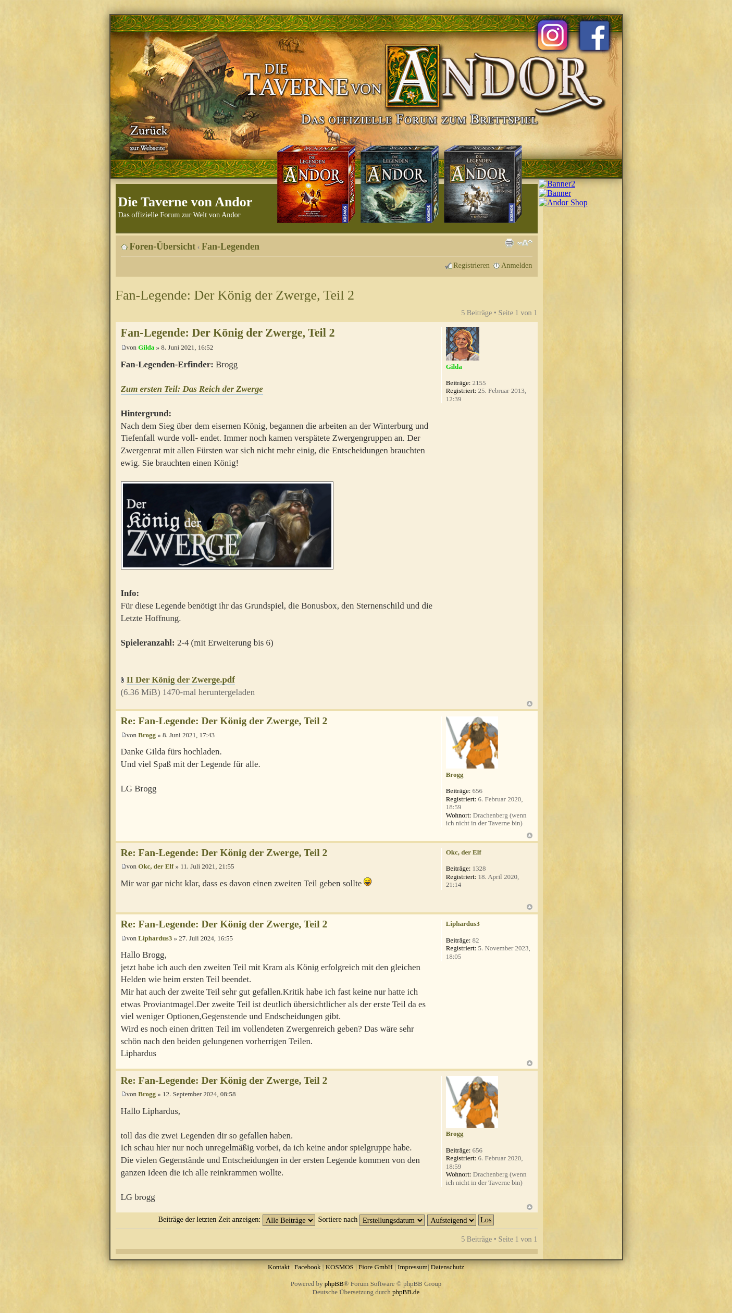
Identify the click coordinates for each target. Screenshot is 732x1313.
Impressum (413, 1267)
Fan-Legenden (230, 246)
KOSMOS (340, 1267)
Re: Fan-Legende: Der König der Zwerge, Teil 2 (224, 720)
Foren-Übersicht (163, 246)
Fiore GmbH (375, 1267)
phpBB (334, 1283)
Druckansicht (509, 242)
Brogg (147, 735)
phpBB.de (405, 1292)
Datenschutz (447, 1267)
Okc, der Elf (155, 866)
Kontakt (279, 1267)
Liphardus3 (155, 938)
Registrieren (471, 265)
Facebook (307, 1267)
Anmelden (516, 265)
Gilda (146, 347)
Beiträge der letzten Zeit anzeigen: (236, 1219)
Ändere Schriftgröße (524, 242)
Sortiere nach (371, 1219)
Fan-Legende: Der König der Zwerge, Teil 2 (235, 295)
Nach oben (529, 704)
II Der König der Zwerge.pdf (181, 680)
